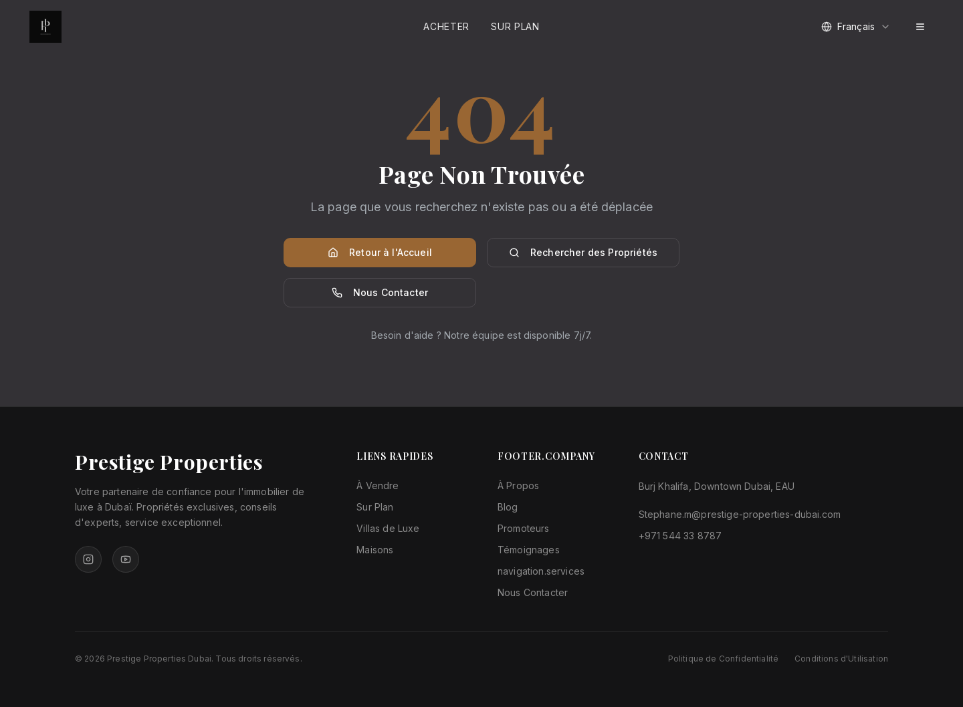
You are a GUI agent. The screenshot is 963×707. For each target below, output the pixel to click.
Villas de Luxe (387, 528)
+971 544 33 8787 (680, 535)
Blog (508, 507)
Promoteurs (524, 528)
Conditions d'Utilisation (841, 659)
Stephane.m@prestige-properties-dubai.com (740, 514)
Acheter (446, 26)
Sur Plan (515, 26)
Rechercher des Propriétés (583, 252)
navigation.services (541, 571)
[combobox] (856, 26)
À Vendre (377, 485)
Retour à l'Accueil (380, 252)
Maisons (374, 549)
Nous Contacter (380, 292)
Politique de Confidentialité (723, 659)
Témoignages (529, 549)
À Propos (518, 485)
